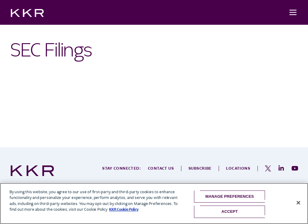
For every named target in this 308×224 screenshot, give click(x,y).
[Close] (298, 202)
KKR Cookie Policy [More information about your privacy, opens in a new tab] (124, 209)
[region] (154, 203)
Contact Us (161, 168)
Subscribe (200, 168)
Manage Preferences (229, 196)
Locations (238, 168)
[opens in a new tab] (268, 168)
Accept (229, 211)
